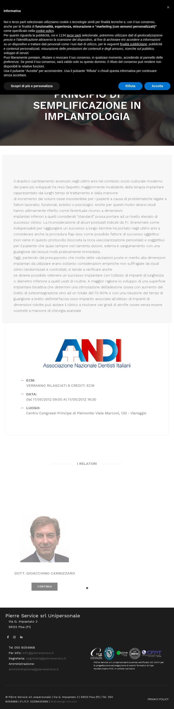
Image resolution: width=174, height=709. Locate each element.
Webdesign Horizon (64, 701)
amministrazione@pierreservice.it (34, 669)
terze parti (74, 35)
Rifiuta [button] (130, 86)
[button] (87, 588)
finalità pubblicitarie (133, 44)
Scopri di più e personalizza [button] (32, 86)
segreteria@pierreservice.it (46, 658)
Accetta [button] (157, 86)
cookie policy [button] (45, 31)
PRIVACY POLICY (158, 699)
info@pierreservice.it (38, 653)
